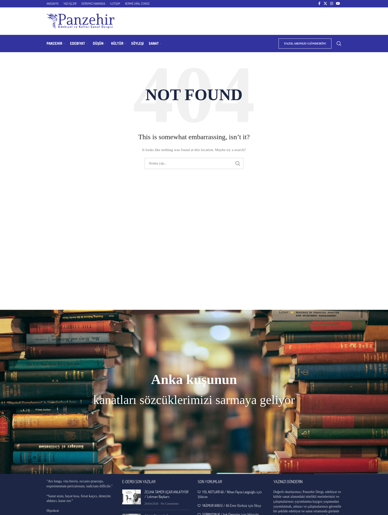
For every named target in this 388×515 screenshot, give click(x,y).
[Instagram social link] (332, 3)
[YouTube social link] (338, 3)
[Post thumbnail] (131, 498)
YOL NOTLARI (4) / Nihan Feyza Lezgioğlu (229, 492)
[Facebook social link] (319, 3)
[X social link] (325, 3)
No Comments (170, 503)
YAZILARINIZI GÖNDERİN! (305, 43)
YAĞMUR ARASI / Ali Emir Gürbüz (224, 505)
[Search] (339, 43)
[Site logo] (80, 21)
